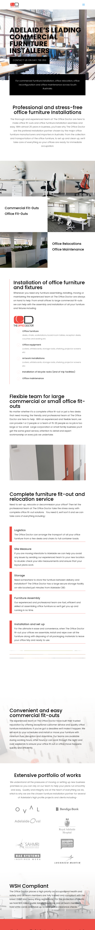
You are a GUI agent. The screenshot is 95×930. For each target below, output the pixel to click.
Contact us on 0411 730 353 (29, 60)
